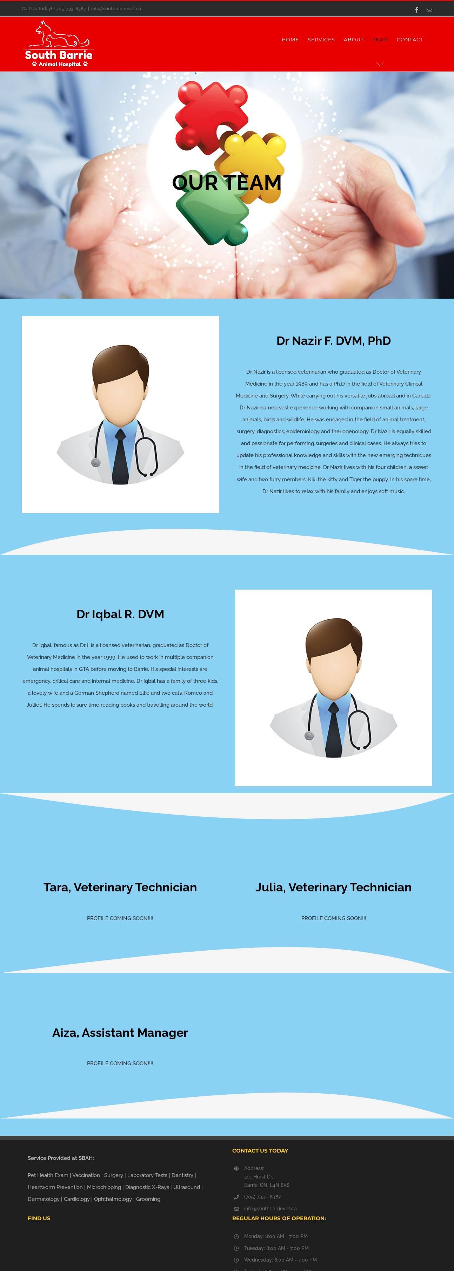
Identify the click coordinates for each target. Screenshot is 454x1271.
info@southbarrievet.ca (116, 8)
